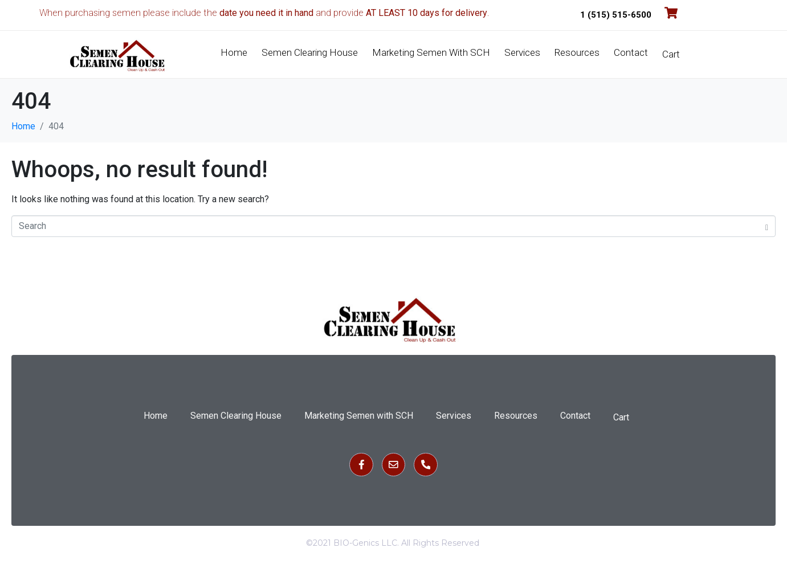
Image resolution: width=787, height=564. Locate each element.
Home (234, 52)
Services (522, 52)
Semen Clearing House (310, 52)
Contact (631, 52)
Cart (671, 54)
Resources (577, 52)
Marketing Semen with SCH (431, 52)
